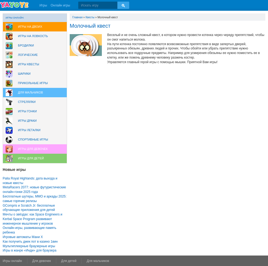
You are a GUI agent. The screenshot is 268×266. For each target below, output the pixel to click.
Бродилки (26, 45)
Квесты (89, 17)
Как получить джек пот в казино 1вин (30, 241)
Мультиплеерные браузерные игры (29, 246)
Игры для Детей (31, 158)
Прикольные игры (33, 83)
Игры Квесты (28, 64)
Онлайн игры (60, 5)
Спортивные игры (33, 139)
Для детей (68, 261)
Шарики (24, 73)
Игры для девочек (33, 148)
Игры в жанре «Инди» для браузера (29, 250)
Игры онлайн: (15, 17)
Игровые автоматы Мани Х (23, 237)
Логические (28, 54)
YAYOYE (14, 5)
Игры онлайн (12, 261)
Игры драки (27, 120)
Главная (77, 17)
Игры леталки (29, 130)
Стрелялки (27, 101)
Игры (43, 5)
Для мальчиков (30, 92)
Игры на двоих (30, 26)
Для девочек (41, 261)
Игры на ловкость (33, 36)
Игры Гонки (27, 111)
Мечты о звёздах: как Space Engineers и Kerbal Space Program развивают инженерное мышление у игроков (32, 219)
